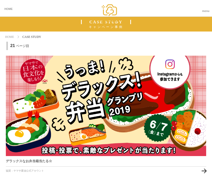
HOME (8, 8)
